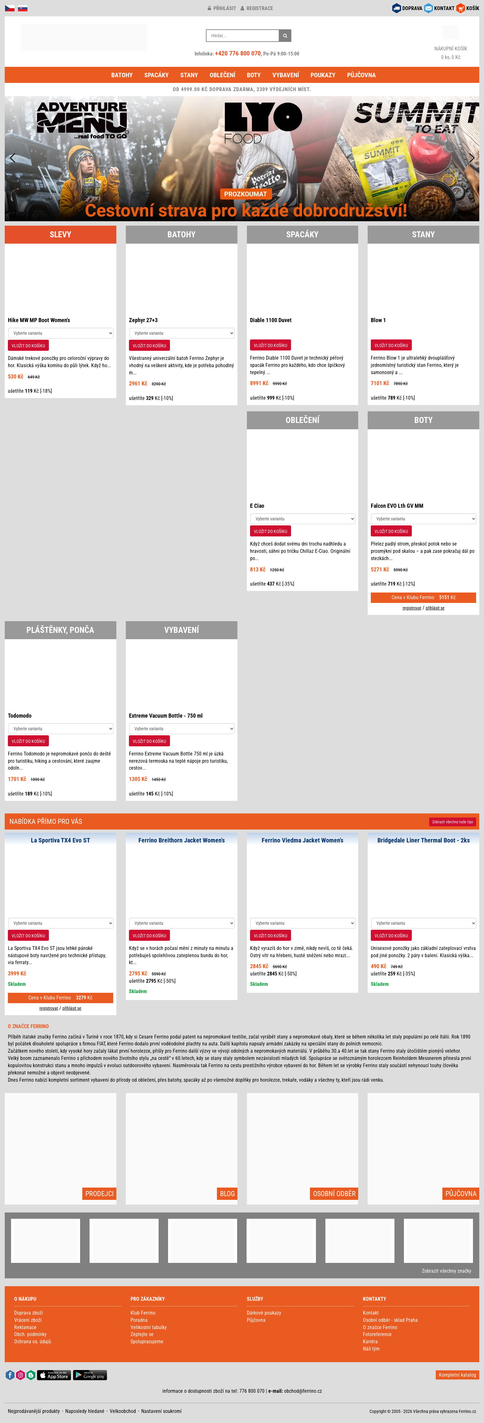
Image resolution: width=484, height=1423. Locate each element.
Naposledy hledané (84, 1411)
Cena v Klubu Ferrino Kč (424, 597)
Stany (189, 75)
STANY (423, 234)
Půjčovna (361, 75)
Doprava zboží (28, 1313)
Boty (254, 75)
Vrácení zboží (28, 1320)
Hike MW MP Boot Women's (39, 320)
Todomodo (20, 715)
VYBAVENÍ (181, 630)
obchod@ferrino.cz (303, 1391)
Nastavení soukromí (161, 1411)
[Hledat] (285, 35)
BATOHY (181, 234)
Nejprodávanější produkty (34, 1411)
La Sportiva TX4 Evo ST (60, 840)
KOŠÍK (472, 8)
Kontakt (371, 1313)
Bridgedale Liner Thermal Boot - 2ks (423, 840)
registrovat (412, 607)
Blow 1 (378, 320)
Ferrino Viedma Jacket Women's (302, 840)
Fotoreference (377, 1334)
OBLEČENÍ (302, 420)
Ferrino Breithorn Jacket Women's (181, 840)
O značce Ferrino (380, 1327)
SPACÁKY (302, 234)
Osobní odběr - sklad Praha (390, 1320)
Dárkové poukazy (264, 1313)
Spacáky (156, 75)
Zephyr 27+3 (143, 320)
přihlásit (222, 8)
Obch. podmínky (30, 1334)
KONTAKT (444, 8)
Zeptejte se (142, 1334)
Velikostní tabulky (149, 1327)
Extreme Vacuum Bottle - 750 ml (166, 715)
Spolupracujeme (147, 1342)
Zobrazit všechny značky (446, 1271)
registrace (257, 8)
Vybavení (285, 75)
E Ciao (257, 505)
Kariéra (370, 1342)
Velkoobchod (123, 1411)
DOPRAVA (412, 8)
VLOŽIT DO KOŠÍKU (28, 345)
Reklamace (25, 1327)
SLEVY (60, 234)
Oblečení (222, 75)
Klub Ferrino (143, 1313)
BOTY (423, 420)
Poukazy (323, 75)
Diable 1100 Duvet (271, 320)
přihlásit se (435, 607)
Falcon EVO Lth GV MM (397, 505)
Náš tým (371, 1349)
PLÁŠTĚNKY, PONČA (60, 630)
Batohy (122, 75)
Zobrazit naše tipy (452, 822)
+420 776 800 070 (238, 53)
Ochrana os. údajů (32, 1342)
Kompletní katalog (457, 1375)
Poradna (139, 1320)
